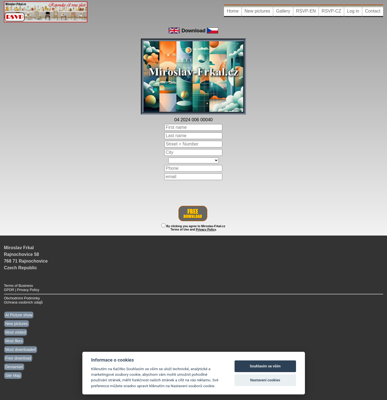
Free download (18, 358)
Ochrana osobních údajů (23, 302)
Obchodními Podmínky (22, 298)
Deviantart (14, 367)
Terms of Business (18, 285)
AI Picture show (18, 315)
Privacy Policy (206, 229)
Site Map (13, 375)
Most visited (15, 332)
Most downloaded (20, 349)
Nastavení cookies (265, 380)
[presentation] (193, 193)
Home (233, 11)
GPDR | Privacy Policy (21, 290)
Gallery (283, 11)
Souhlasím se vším (265, 366)
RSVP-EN (306, 11)
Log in (353, 11)
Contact (372, 11)
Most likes (14, 341)
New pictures (257, 11)
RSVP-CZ (331, 11)
